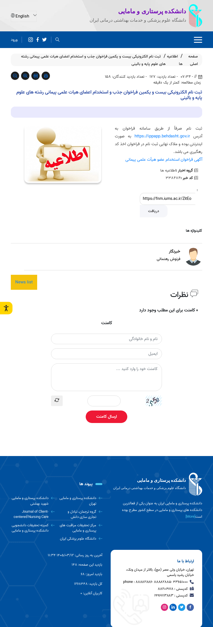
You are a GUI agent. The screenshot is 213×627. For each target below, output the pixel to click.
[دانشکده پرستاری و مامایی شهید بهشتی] (33, 500)
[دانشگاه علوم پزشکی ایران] (81, 538)
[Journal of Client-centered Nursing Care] (33, 514)
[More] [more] (190, 517)
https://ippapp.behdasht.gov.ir (162, 136)
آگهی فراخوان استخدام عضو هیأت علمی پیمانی (163, 159)
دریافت (153, 211)
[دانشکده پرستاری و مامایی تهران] (81, 500)
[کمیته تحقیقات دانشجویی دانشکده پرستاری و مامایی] (33, 528)
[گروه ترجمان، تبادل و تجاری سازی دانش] (81, 514)
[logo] (156, 484)
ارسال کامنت (106, 416)
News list (24, 282)
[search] (57, 39)
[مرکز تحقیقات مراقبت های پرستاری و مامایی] (81, 528)
